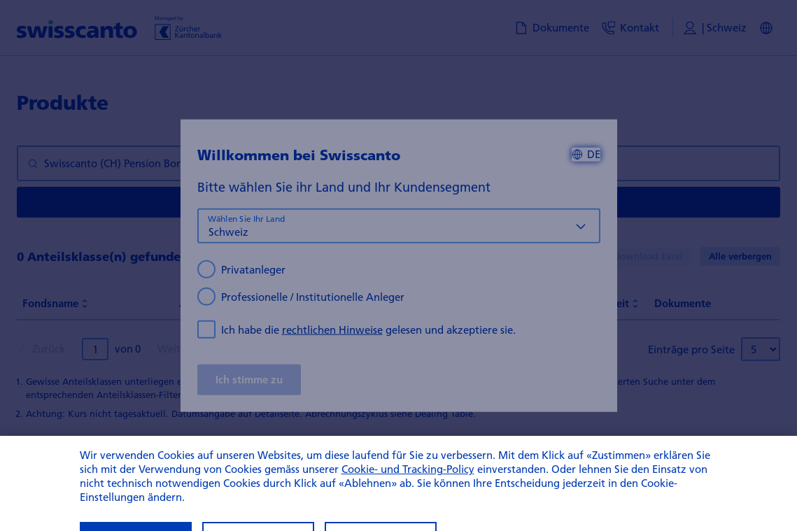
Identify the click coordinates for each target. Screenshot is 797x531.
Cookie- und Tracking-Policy (407, 486)
